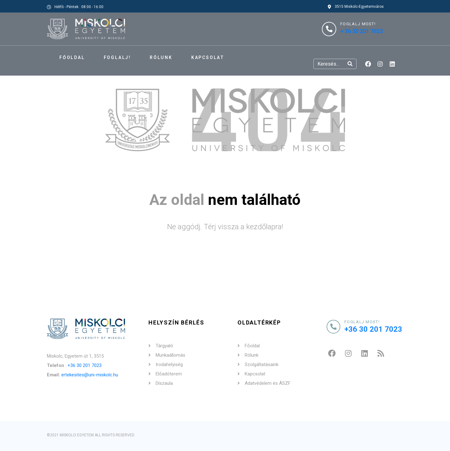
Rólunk (161, 57)
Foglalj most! (362, 322)
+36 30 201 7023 (85, 365)
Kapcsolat (207, 57)
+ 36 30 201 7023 (361, 31)
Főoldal (72, 57)
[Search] (350, 64)
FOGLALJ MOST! (358, 24)
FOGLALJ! (117, 57)
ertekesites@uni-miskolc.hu (89, 375)
